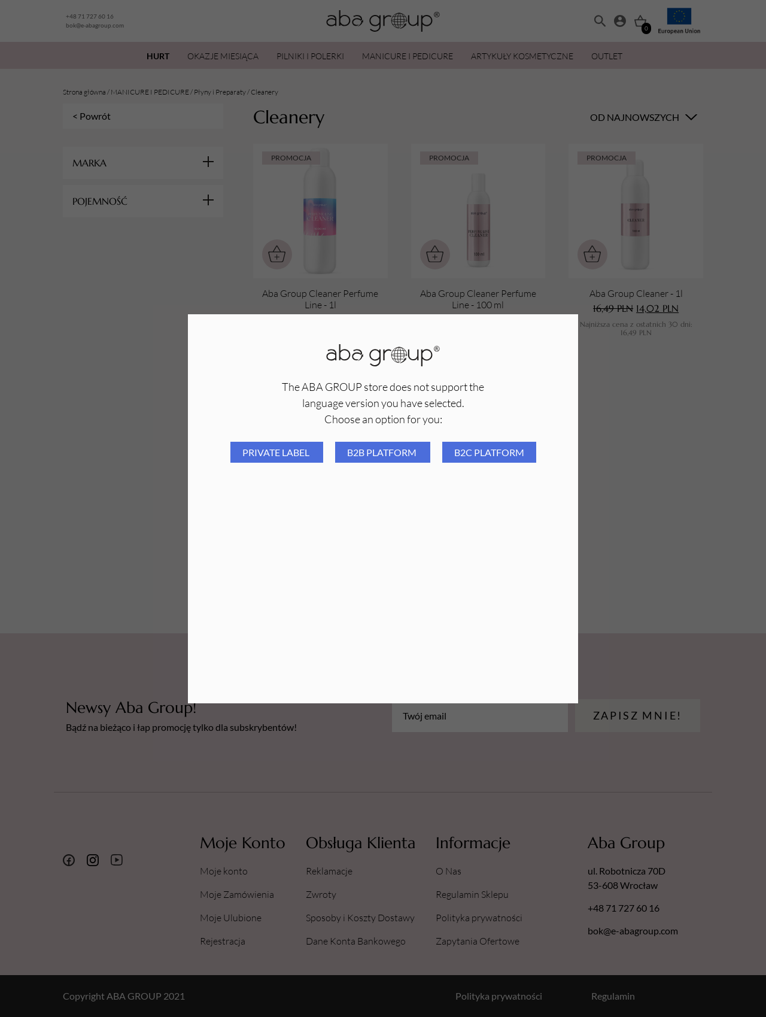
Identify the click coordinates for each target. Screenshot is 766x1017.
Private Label (276, 452)
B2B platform (382, 452)
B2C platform (489, 452)
